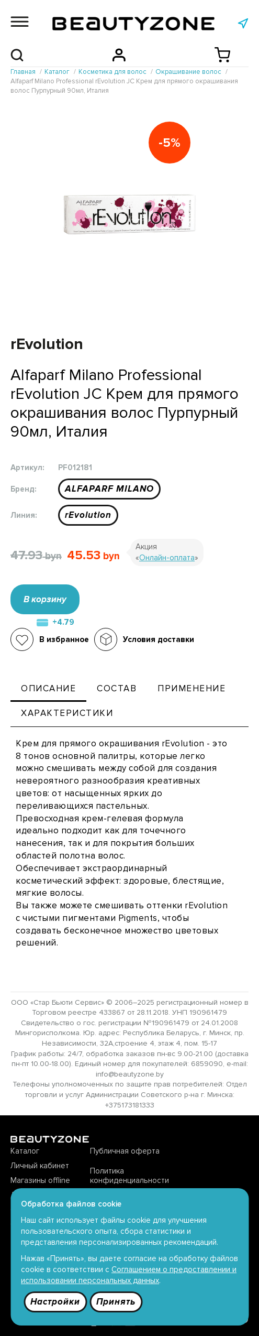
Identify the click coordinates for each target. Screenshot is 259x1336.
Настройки (55, 1301)
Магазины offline (40, 1180)
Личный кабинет (39, 1165)
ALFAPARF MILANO (109, 488)
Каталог (24, 1151)
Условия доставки (158, 639)
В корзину (45, 599)
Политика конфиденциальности (129, 1175)
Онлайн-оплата (167, 557)
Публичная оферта (125, 1151)
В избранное (64, 639)
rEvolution (88, 514)
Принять (116, 1301)
